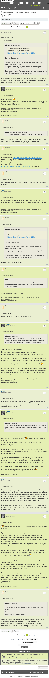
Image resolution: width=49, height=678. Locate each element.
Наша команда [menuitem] (36, 672)
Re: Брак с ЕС (8, 38)
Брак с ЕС (6, 15)
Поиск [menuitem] (11, 8)
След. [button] (37, 27)
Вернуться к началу (47, 84)
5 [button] (34, 27)
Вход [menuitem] (46, 8)
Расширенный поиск (38, 23)
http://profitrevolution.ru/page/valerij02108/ (21, 53)
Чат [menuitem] (17, 8)
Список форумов (8, 12)
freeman (8, 88)
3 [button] (29, 27)
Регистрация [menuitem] (38, 8)
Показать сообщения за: (24, 639)
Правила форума (7, 19)
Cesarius (8, 663)
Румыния (34, 663)
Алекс (3, 31)
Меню (5, 8)
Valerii (3, 190)
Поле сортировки (24, 642)
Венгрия (33, 12)
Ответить (5, 23)
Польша (33, 658)
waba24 (8, 658)
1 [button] (24, 27)
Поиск (34, 23)
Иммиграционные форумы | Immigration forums (22, 12)
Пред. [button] (22, 27)
